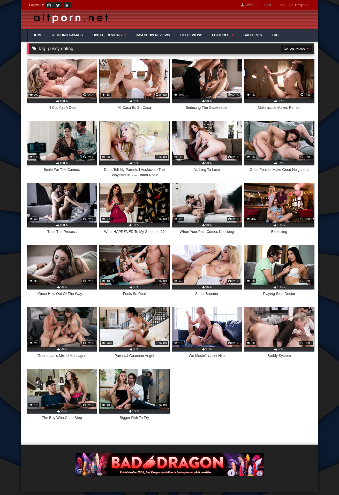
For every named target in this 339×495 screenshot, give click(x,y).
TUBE (276, 35)
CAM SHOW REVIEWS (153, 35)
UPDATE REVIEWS (107, 35)
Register (301, 5)
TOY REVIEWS (191, 35)
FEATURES (220, 35)
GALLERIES (252, 35)
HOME (37, 35)
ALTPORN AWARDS (67, 35)
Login (282, 5)
